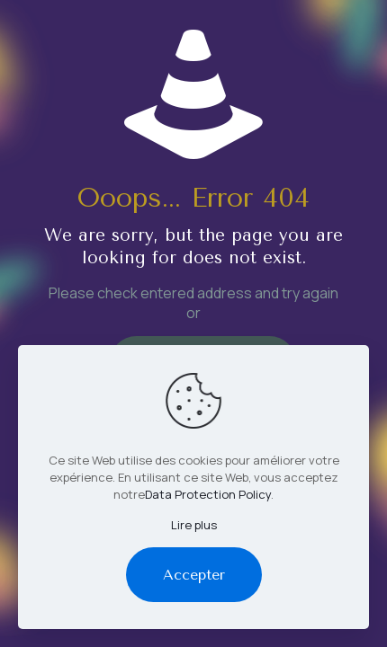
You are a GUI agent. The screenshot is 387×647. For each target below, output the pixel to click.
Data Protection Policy (208, 494)
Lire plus (194, 525)
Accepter (194, 574)
